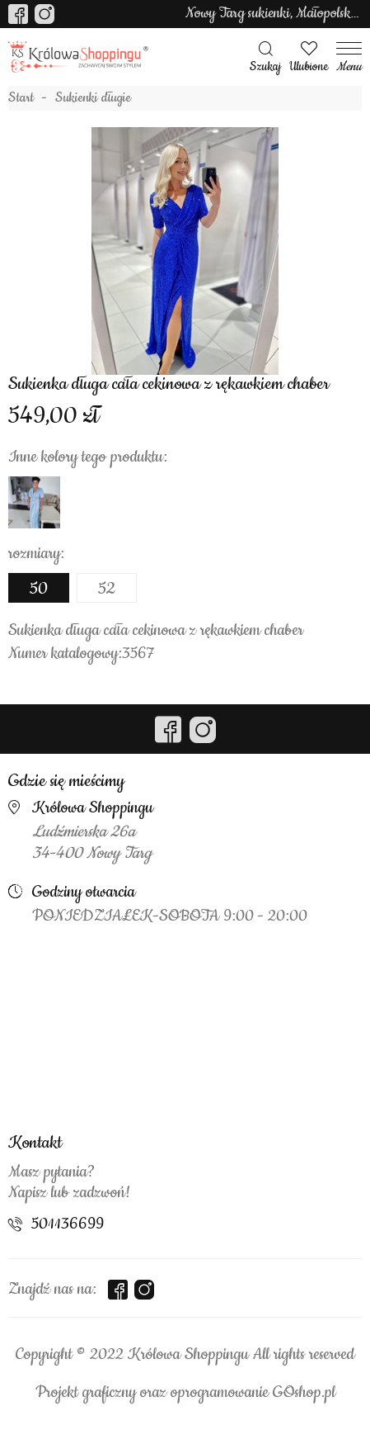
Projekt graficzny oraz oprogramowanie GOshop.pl (185, 1393)
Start (21, 98)
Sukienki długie (93, 98)
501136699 (67, 1224)
